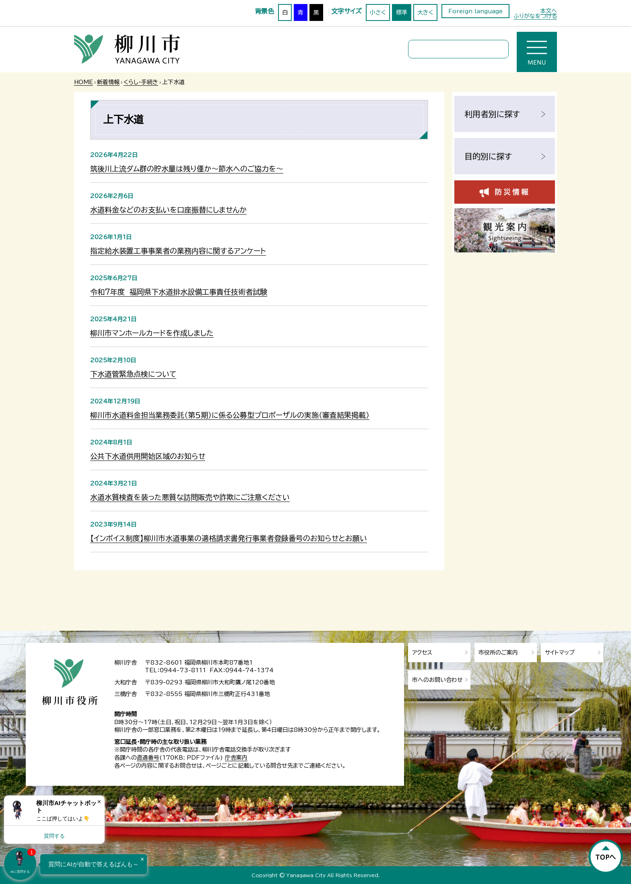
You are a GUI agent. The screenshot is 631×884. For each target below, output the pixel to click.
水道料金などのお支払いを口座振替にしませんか (168, 209)
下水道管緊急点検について (133, 374)
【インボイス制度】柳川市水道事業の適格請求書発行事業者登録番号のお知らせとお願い (228, 538)
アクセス (422, 652)
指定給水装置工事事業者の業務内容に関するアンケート (178, 250)
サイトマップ (560, 652)
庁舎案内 (236, 757)
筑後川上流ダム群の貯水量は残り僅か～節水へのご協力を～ (186, 168)
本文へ (548, 11)
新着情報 (108, 82)
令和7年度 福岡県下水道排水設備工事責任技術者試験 (178, 291)
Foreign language (475, 11)
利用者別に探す (492, 114)
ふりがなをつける (535, 16)
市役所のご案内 (498, 652)
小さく (378, 12)
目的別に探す (488, 156)
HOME (83, 82)
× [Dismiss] (99, 801)
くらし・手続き (141, 82)
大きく (425, 12)
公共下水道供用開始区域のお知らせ (147, 456)
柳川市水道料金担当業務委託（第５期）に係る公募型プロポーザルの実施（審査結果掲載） (229, 415)
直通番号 (148, 757)
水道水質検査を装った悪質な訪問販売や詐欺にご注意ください (190, 497)
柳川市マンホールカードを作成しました (152, 333)
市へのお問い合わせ (437, 680)
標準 (401, 12)
